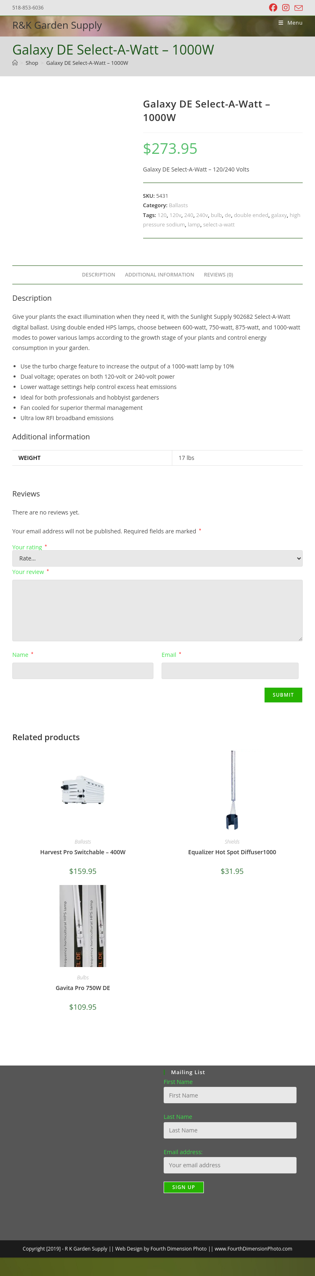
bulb (216, 215)
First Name (178, 1082)
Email (171, 655)
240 (188, 215)
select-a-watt (219, 224)
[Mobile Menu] (287, 22)
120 (162, 215)
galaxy (279, 215)
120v (175, 215)
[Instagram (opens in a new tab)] (286, 8)
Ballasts (178, 205)
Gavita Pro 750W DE (83, 988)
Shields (232, 841)
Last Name (178, 1117)
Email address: (183, 1152)
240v (202, 215)
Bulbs (83, 977)
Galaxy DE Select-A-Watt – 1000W (87, 62)
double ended (251, 215)
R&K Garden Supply (57, 25)
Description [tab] (99, 274)
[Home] (15, 62)
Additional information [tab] (159, 274)
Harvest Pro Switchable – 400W (83, 852)
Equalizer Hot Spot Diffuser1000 (232, 852)
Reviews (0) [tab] (218, 274)
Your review (30, 572)
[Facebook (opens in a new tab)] (273, 8)
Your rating (29, 547)
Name (22, 655)
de (228, 215)
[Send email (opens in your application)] (297, 8)
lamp (194, 224)
